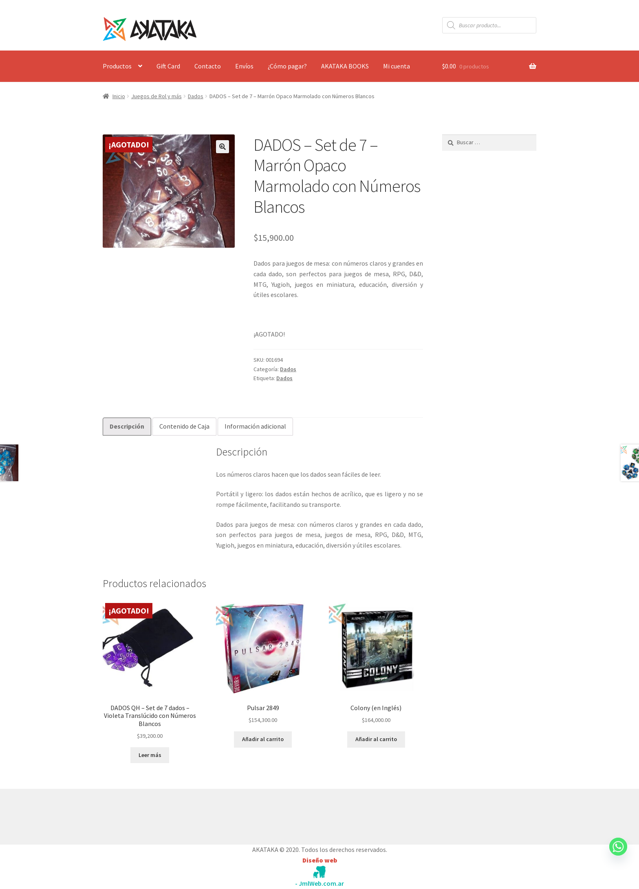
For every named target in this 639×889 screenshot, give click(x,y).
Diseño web (319, 860)
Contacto (207, 66)
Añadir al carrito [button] (263, 739)
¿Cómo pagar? (287, 66)
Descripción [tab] (127, 426)
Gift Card (168, 66)
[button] (222, 146)
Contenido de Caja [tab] (184, 426)
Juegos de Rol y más (156, 96)
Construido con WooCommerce (146, 815)
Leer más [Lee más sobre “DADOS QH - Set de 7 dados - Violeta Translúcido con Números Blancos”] (150, 755)
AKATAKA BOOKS (345, 66)
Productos (117, 66)
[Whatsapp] (618, 854)
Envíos (244, 66)
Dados (195, 96)
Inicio (118, 96)
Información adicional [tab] (255, 426)
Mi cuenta (396, 66)
